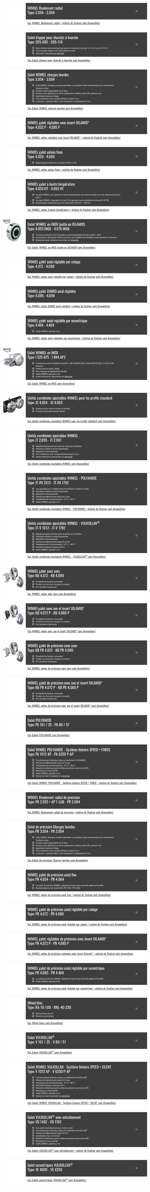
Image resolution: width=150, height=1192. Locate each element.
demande (75, 240)
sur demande (58, 53)
